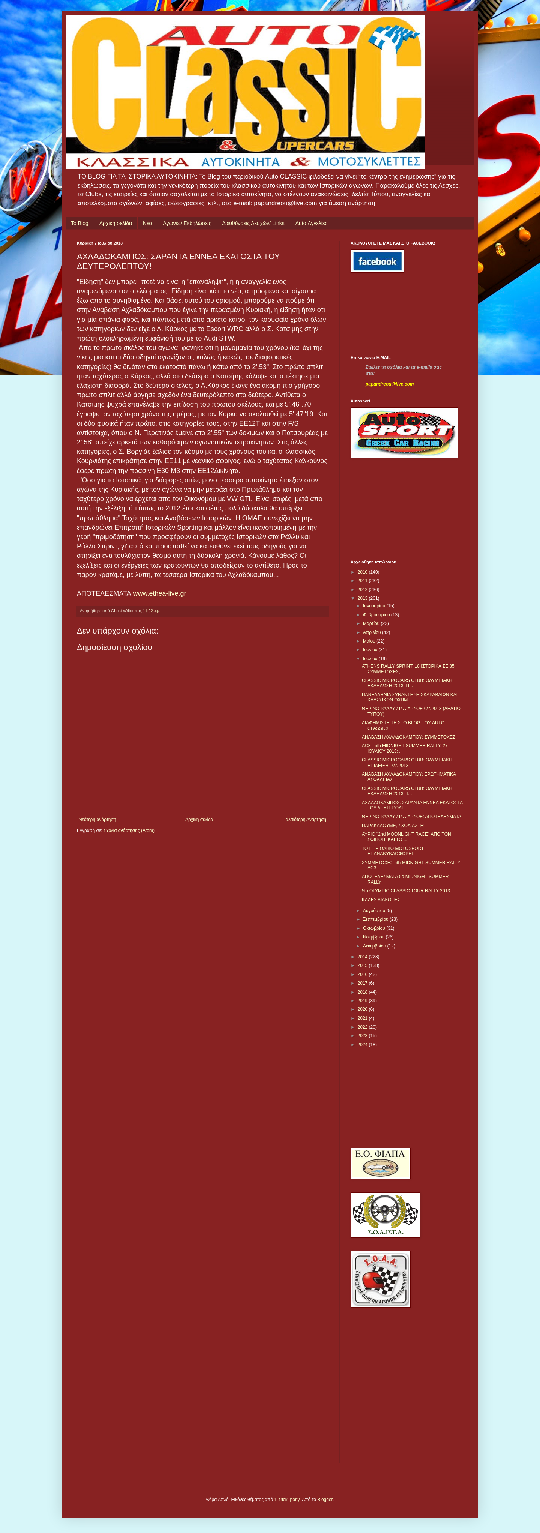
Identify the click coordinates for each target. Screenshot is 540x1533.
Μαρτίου (372, 623)
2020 (363, 1009)
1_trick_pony (287, 1499)
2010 (363, 572)
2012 (363, 589)
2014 (363, 956)
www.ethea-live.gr (159, 593)
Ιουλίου (371, 658)
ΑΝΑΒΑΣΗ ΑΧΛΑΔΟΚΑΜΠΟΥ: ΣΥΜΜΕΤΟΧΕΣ (408, 737)
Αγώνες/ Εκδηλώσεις (187, 223)
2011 (363, 580)
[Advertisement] (384, 314)
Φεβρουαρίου (377, 614)
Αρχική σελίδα (115, 223)
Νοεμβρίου (374, 937)
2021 (363, 1018)
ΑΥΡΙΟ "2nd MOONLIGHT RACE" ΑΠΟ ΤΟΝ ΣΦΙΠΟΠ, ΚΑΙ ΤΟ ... (406, 837)
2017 (363, 983)
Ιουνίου (371, 649)
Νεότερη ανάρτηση (97, 819)
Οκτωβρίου (374, 928)
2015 (363, 965)
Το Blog (79, 223)
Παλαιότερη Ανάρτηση (304, 819)
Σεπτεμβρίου (376, 919)
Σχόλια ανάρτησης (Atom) (129, 830)
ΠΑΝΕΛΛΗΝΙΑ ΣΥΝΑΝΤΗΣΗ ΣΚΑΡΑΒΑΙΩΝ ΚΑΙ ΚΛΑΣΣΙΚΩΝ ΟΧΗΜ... (410, 697)
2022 (363, 1027)
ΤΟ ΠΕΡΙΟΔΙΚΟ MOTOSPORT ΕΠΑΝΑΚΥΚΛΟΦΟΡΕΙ (393, 851)
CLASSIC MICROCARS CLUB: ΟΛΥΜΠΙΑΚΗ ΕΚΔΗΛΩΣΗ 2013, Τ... (407, 791)
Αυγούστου (374, 910)
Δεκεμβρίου (375, 946)
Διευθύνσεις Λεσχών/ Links (253, 223)
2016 (363, 974)
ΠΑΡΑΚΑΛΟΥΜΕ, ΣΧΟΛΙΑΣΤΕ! (393, 825)
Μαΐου (369, 641)
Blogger (325, 1499)
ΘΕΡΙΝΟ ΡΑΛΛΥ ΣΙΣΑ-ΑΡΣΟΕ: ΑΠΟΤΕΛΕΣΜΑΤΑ (411, 816)
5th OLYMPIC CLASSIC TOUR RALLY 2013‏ (406, 890)
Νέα (147, 223)
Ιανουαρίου (375, 605)
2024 (363, 1044)
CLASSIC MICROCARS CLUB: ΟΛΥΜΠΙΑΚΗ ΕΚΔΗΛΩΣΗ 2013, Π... (407, 683)
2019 (363, 1000)
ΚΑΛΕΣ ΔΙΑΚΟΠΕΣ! (382, 899)
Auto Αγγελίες (311, 223)
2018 (363, 992)
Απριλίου (372, 632)
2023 (363, 1035)
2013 (363, 598)
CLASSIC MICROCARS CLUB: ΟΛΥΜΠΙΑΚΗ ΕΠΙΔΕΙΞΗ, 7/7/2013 (407, 762)
